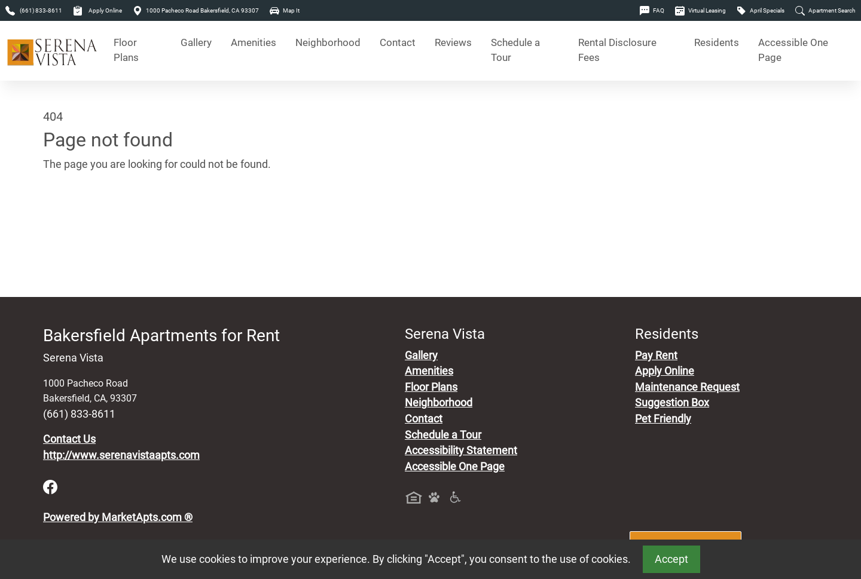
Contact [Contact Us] (398, 42)
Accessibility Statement (461, 451)
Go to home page (83, 220)
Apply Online (97, 10)
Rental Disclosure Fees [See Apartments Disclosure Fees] (617, 50)
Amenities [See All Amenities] (253, 42)
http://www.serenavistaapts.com (121, 455)
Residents (716, 42)
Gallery (196, 42)
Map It (285, 10)
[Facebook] (50, 486)
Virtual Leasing (700, 10)
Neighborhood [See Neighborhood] (328, 42)
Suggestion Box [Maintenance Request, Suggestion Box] (672, 403)
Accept (671, 559)
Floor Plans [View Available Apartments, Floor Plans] (126, 50)
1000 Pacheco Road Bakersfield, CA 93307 (196, 10)
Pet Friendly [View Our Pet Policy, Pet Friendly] (663, 419)
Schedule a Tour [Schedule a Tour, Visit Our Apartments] (515, 50)
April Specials (760, 10)
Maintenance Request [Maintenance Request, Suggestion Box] (687, 387)
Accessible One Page (793, 50)
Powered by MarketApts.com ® (118, 517)
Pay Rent (656, 356)
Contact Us (69, 439)
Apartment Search (825, 10)
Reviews (453, 42)
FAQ (652, 10)
